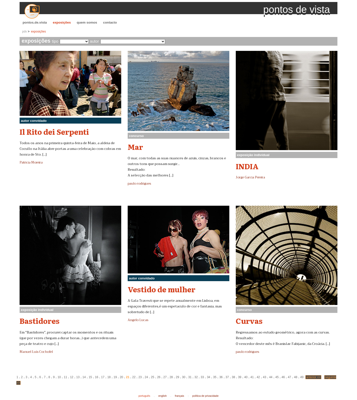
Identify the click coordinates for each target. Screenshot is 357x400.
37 (227, 377)
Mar (135, 146)
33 (202, 377)
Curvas (249, 320)
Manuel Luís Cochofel (36, 352)
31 (189, 377)
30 (183, 377)
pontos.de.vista (35, 22)
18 (109, 377)
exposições (62, 22)
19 (115, 377)
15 (90, 377)
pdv (24, 31)
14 (84, 377)
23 (140, 377)
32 (196, 377)
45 (276, 377)
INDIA (247, 166)
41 (252, 377)
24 (146, 377)
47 (289, 377)
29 (177, 377)
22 (133, 377)
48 (295, 377)
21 (127, 377)
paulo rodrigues (139, 183)
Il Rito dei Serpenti (54, 131)
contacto (110, 22)
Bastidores (40, 320)
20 (121, 377)
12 (71, 377)
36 (221, 377)
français (179, 395)
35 (214, 377)
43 (264, 377)
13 (77, 377)
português (144, 395)
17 (102, 377)
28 (171, 377)
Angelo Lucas (138, 320)
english (162, 395)
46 (283, 377)
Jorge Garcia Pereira (250, 177)
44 (270, 377)
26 (158, 377)
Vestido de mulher (161, 289)
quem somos (87, 22)
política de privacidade (205, 395)
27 (165, 377)
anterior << (313, 377)
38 (233, 377)
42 (258, 377)
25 (152, 377)
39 (239, 377)
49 (301, 377)
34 (208, 377)
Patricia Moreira (31, 162)
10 (59, 377)
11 (65, 377)
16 (96, 377)
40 (245, 377)
